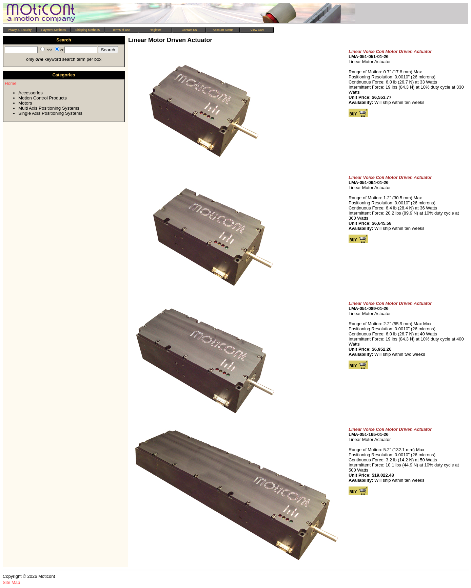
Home (11, 83)
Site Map (11, 582)
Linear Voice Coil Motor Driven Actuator (390, 51)
